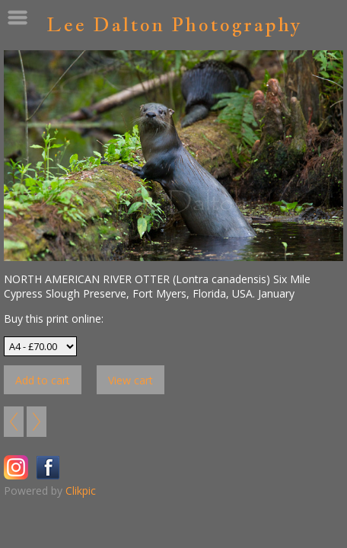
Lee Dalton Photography (173, 24)
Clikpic (80, 490)
